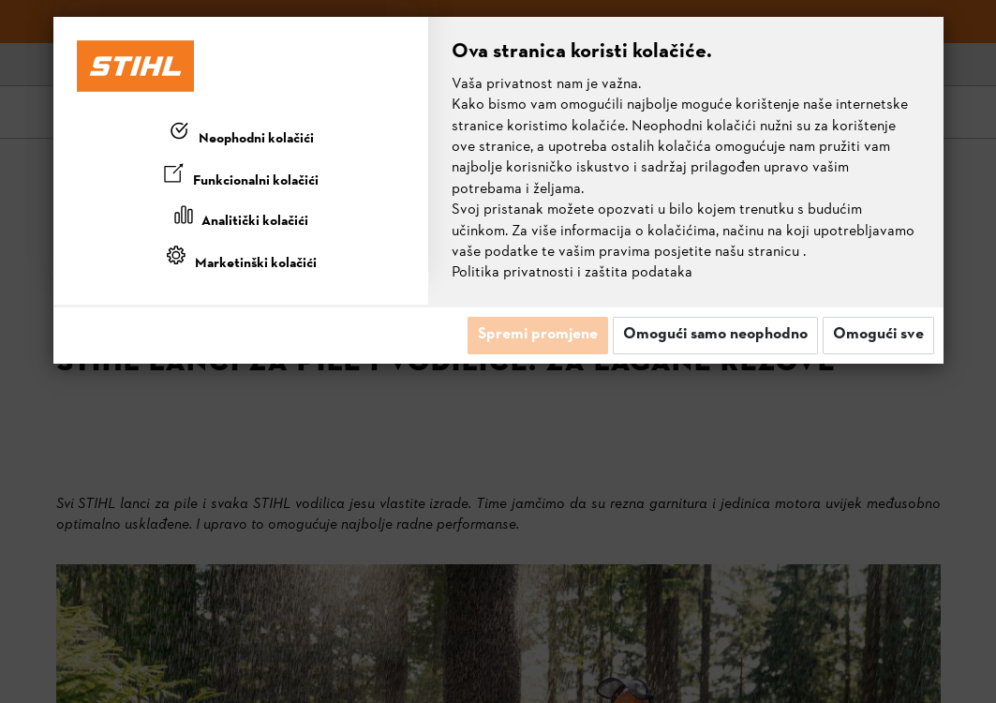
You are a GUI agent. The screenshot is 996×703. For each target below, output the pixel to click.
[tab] (241, 135)
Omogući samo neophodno (715, 334)
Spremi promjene (538, 334)
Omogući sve (878, 334)
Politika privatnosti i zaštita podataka (572, 272)
